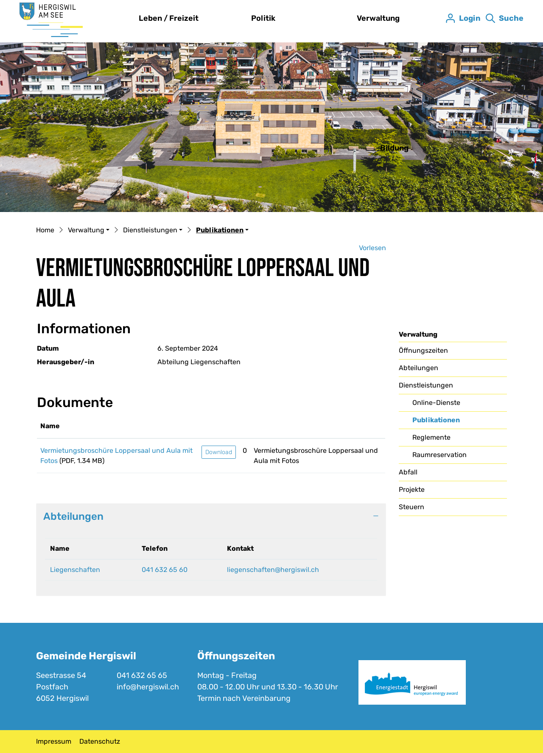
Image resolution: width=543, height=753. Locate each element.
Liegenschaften (75, 570)
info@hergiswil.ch (148, 687)
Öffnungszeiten (423, 350)
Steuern (411, 507)
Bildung (394, 148)
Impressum (53, 741)
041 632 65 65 (142, 675)
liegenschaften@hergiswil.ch (273, 570)
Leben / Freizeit (169, 18)
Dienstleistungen (426, 385)
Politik (263, 18)
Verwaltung (378, 18)
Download (218, 452)
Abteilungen (418, 368)
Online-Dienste (436, 403)
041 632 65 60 (165, 570)
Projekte (412, 489)
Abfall (408, 472)
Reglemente (431, 437)
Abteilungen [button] (73, 516)
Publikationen (436, 422)
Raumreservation (439, 455)
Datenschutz (99, 741)
